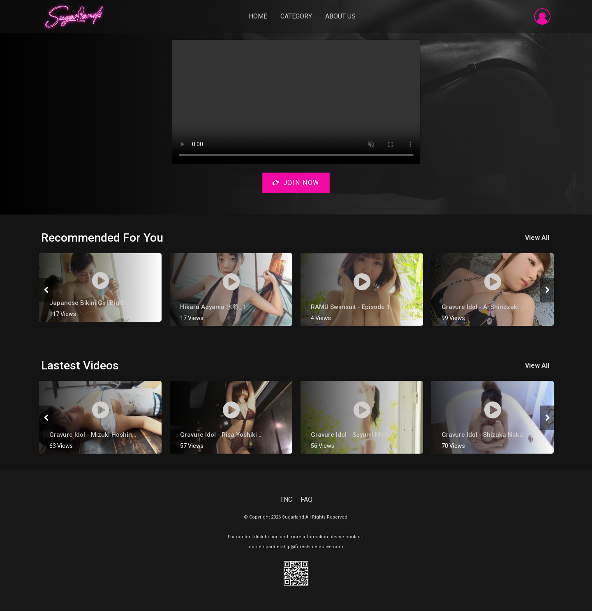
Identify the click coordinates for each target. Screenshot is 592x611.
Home (259, 17)
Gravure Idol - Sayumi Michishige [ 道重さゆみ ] (378, 435)
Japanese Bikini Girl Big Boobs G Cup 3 (106, 303)
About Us (341, 17)
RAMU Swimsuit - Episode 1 (350, 307)
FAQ (306, 500)
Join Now (296, 184)
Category (297, 17)
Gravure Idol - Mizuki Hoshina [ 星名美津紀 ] (112, 435)
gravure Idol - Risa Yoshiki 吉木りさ (231, 435)
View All (539, 238)
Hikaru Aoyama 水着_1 (213, 307)
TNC (286, 500)
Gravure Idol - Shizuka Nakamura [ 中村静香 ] (506, 435)
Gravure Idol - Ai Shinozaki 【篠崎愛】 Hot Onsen (513, 307)
